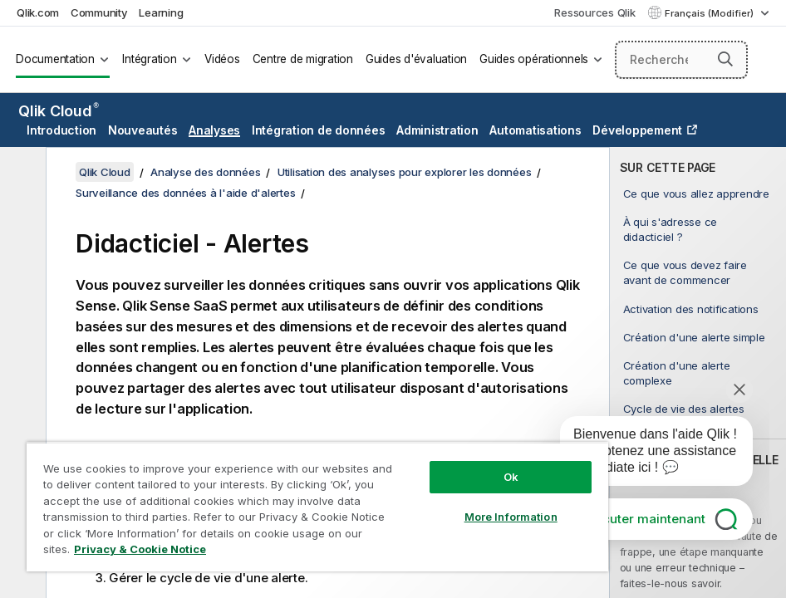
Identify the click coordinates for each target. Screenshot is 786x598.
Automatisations (535, 130)
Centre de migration (303, 59)
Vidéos (222, 59)
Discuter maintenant (644, 519)
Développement (637, 130)
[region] (317, 506)
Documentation (55, 59)
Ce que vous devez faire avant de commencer (685, 272)
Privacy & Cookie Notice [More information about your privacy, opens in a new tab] (140, 549)
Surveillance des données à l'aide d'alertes (185, 192)
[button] (725, 59)
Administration (437, 130)
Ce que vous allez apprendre (696, 193)
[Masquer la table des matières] (20, 172)
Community (99, 12)
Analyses (214, 130)
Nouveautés (143, 130)
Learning (161, 12)
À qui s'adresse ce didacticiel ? (670, 229)
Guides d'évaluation (416, 59)
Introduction (61, 130)
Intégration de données (319, 130)
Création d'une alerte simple (694, 337)
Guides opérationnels (533, 59)
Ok (511, 476)
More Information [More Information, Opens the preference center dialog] (511, 516)
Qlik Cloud (58, 111)
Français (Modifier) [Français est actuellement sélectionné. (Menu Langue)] (710, 13)
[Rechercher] (682, 59)
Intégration (149, 59)
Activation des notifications (691, 309)
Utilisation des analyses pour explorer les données (405, 172)
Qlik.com (38, 12)
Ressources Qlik (594, 12)
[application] (644, 454)
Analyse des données (205, 172)
